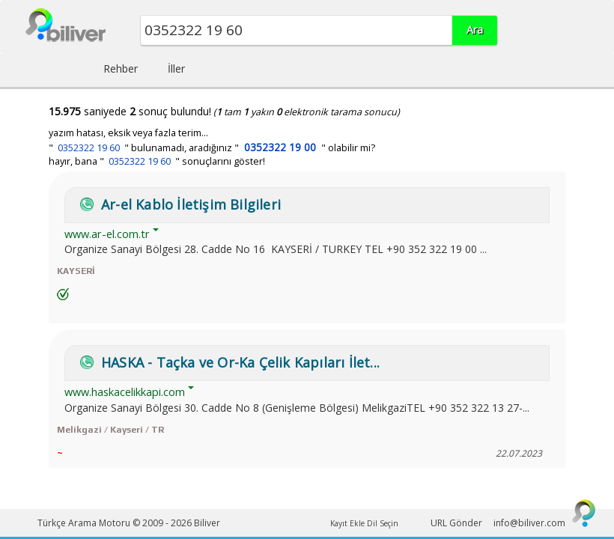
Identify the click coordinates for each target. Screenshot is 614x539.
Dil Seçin (382, 523)
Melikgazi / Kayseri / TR (110, 429)
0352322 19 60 (89, 147)
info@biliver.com (529, 523)
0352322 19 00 (280, 147)
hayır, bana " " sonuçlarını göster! (157, 161)
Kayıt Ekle (347, 523)
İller (176, 68)
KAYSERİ (76, 271)
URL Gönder (456, 523)
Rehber (120, 68)
